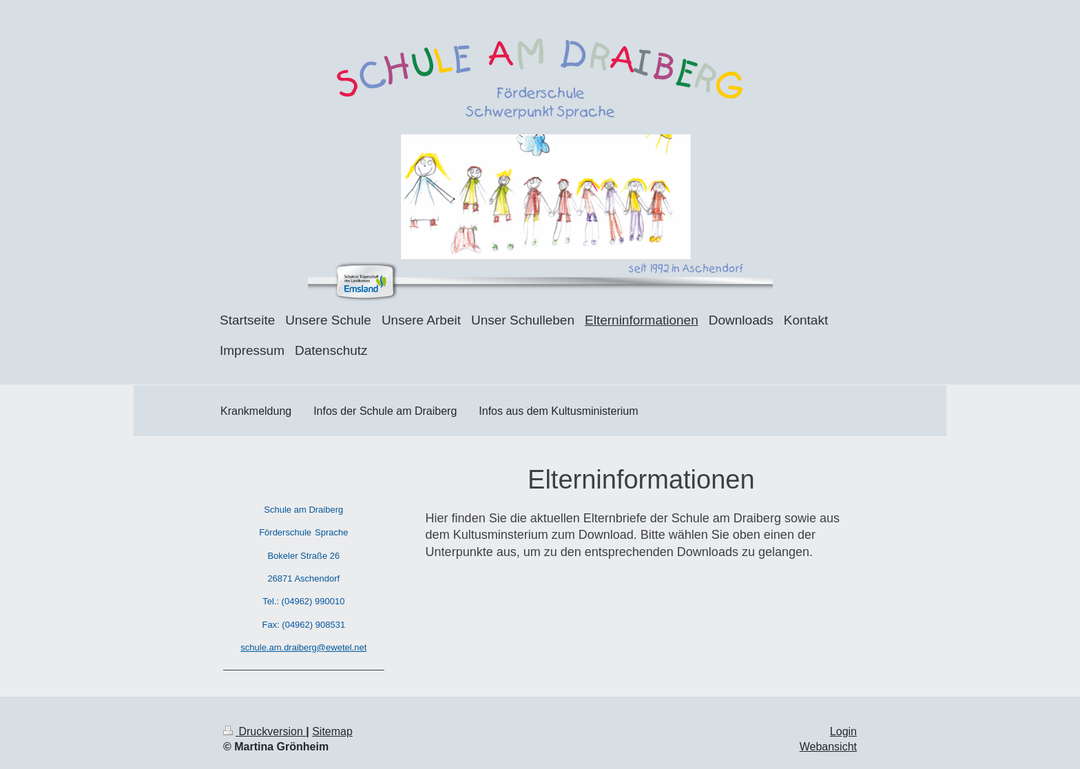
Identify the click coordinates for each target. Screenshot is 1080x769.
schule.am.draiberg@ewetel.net (303, 647)
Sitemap (332, 731)
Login (843, 731)
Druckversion (264, 731)
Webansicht (828, 746)
